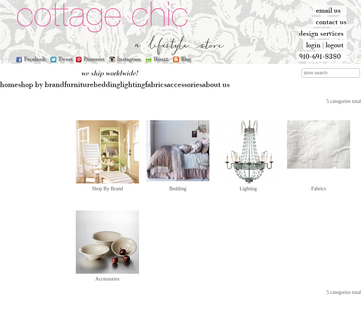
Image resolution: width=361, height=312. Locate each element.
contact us (331, 21)
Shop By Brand (107, 188)
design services (321, 33)
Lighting (248, 188)
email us (328, 10)
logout (335, 44)
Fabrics (318, 188)
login (313, 44)
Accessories (107, 279)
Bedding (177, 188)
